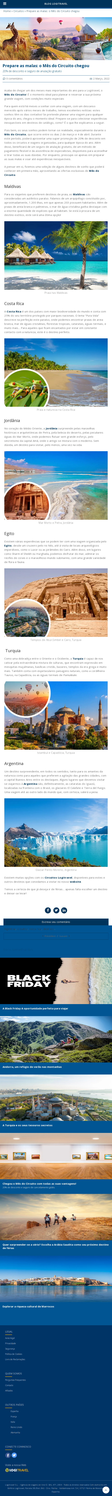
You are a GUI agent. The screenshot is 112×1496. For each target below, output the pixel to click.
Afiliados (9, 1390)
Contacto (9, 1385)
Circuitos (18, 11)
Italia (13, 1421)
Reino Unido (16, 1427)
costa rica (35, 929)
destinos (48, 929)
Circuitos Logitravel (58, 877)
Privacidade (10, 1343)
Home (7, 11)
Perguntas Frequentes (15, 1380)
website (75, 881)
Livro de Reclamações (15, 1359)
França (14, 1416)
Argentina (9, 929)
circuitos (22, 929)
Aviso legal (10, 1338)
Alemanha (15, 1432)
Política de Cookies (13, 1354)
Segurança (10, 1348)
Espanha (14, 1411)
